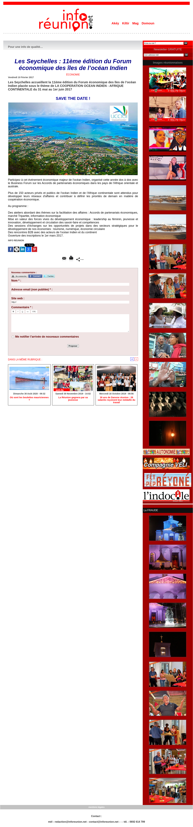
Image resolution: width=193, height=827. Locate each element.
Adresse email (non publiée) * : (31, 289)
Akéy (116, 23)
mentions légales (96, 807)
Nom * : (16, 280)
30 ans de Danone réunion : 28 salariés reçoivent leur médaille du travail (116, 400)
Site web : (17, 298)
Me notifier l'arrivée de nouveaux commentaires (47, 336)
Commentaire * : (22, 307)
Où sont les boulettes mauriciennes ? (29, 397)
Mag (136, 23)
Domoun (148, 23)
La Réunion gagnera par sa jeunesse (73, 397)
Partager (80, 259)
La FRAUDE (150, 510)
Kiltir (126, 23)
